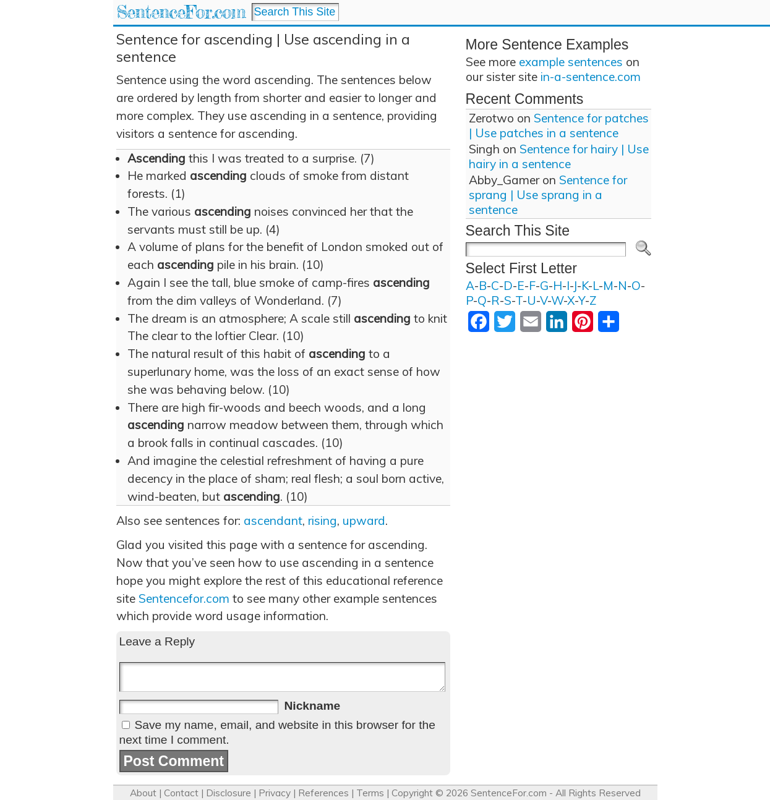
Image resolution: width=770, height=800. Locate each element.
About (143, 793)
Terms (370, 793)
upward (364, 520)
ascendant (273, 520)
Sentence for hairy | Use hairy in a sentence (559, 156)
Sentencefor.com (184, 598)
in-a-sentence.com (591, 76)
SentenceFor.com (181, 12)
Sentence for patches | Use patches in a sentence (559, 125)
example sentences (571, 61)
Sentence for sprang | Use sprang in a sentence (548, 194)
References (323, 793)
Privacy (275, 793)
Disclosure (228, 793)
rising (322, 520)
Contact (181, 793)
